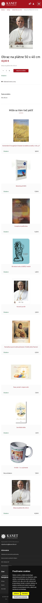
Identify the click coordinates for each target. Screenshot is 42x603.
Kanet (3, 585)
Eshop (8, 9)
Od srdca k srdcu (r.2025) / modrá (21, 266)
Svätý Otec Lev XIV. (17, 9)
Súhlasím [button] (16, 593)
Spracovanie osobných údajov (9, 558)
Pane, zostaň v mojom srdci (21, 387)
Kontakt (3, 588)
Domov (3, 9)
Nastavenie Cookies (6, 565)
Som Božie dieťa (21, 427)
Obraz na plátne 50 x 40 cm (21, 508)
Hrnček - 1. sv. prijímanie (21, 467)
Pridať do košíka (21, 70)
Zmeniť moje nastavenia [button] (20, 597)
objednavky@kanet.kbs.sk (8, 544)
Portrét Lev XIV (21, 306)
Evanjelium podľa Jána (21, 226)
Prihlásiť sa (5, 575)
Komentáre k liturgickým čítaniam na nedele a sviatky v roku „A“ (21, 146)
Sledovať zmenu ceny (8, 81)
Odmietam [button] (25, 593)
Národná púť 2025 (21, 186)
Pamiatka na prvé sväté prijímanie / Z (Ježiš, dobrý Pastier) (21, 347)
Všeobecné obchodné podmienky (10, 554)
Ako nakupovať (5, 561)
